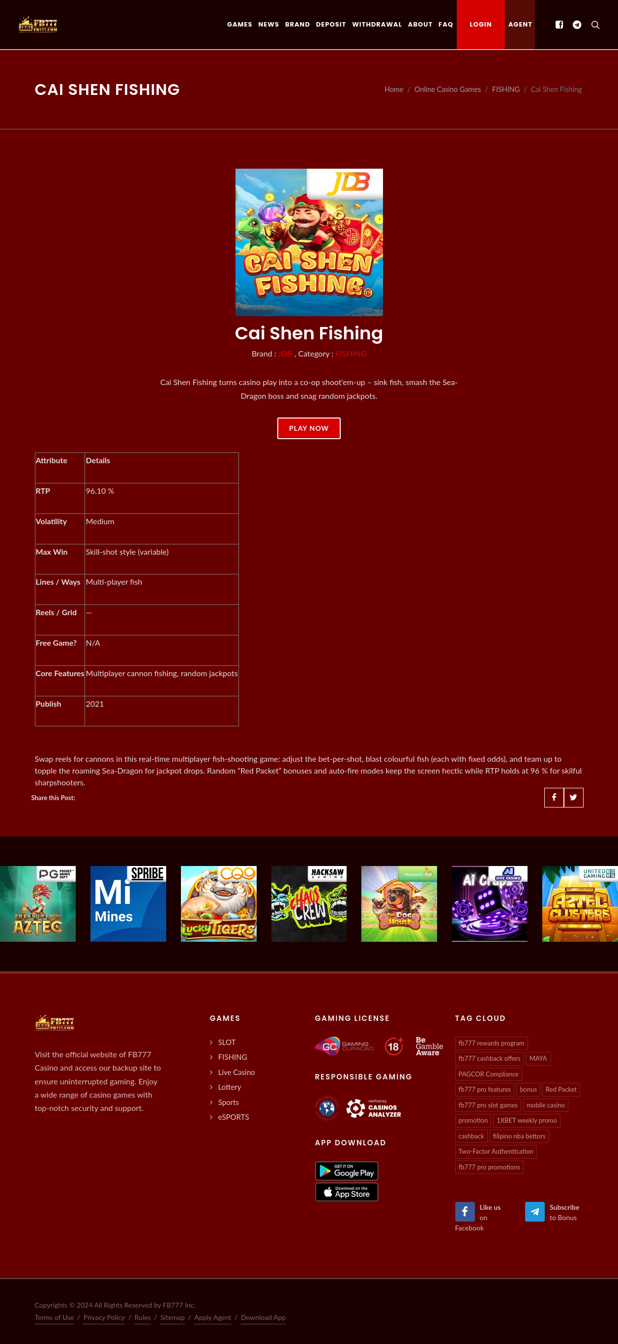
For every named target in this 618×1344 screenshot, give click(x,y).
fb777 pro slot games (488, 1105)
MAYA (538, 1058)
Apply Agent (212, 1317)
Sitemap (172, 1317)
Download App (263, 1317)
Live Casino (236, 1072)
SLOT (227, 1042)
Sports (228, 1102)
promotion (473, 1120)
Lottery (229, 1086)
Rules (143, 1317)
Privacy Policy (104, 1317)
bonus (528, 1089)
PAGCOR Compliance (489, 1074)
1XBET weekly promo (527, 1120)
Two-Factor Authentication (496, 1151)
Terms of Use (54, 1317)
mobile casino (546, 1105)
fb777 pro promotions (490, 1167)
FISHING (506, 89)
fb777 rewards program (492, 1043)
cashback (471, 1136)
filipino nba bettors (519, 1136)
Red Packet (561, 1089)
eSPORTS (233, 1116)
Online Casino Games (447, 89)
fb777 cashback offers (490, 1058)
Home (393, 89)
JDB (285, 353)
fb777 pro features (485, 1089)
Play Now (309, 428)
